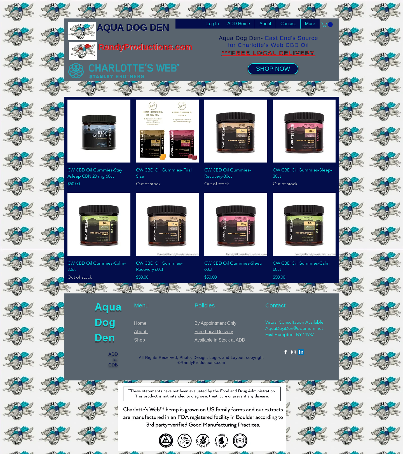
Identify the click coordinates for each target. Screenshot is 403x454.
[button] (327, 24)
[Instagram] (293, 352)
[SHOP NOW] (273, 68)
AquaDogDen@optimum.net (294, 328)
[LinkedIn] (301, 352)
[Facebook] (286, 352)
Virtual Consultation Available (294, 322)
